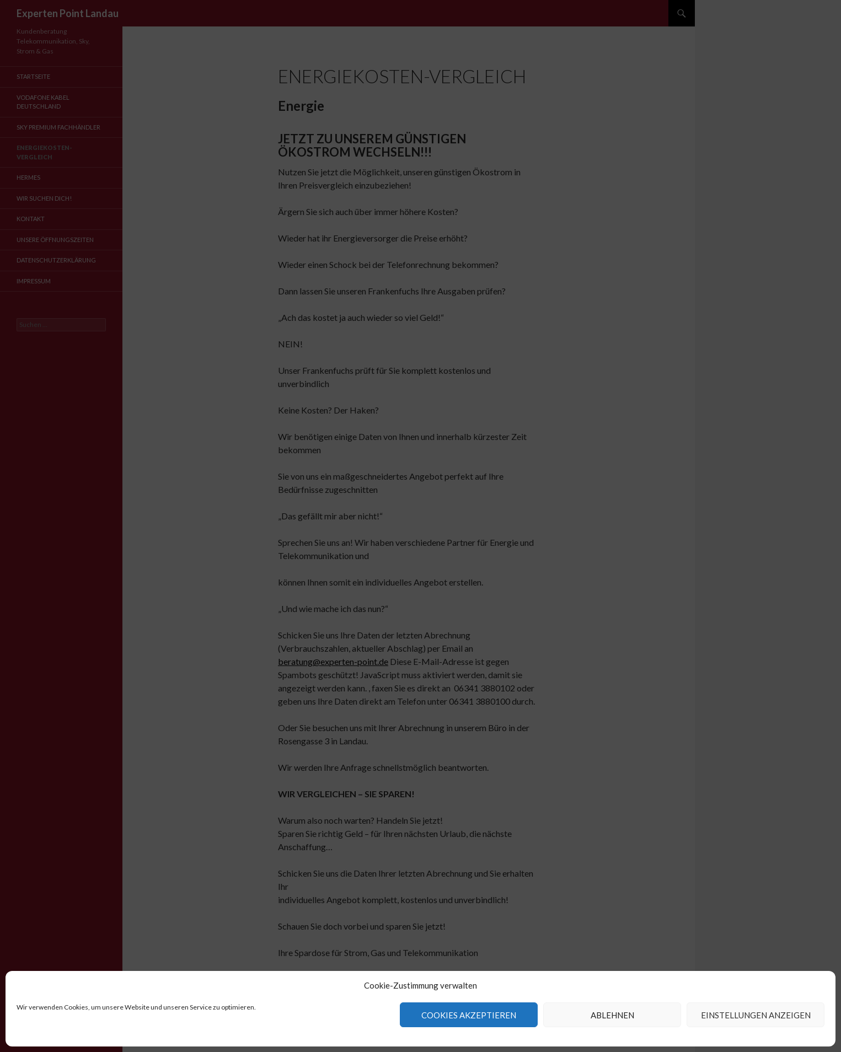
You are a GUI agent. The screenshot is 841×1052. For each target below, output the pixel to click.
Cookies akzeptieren (468, 1015)
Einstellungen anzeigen (756, 1015)
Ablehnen (612, 1015)
